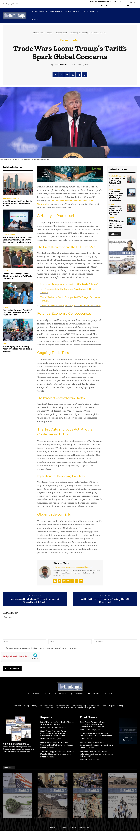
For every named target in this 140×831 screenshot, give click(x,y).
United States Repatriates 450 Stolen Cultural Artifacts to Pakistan (17, 276)
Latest (76, 40)
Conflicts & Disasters (11, 198)
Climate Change (9, 234)
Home (36, 33)
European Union (86, 759)
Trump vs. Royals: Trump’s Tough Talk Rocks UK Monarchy (70, 305)
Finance (50, 33)
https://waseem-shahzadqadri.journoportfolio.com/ (73, 567)
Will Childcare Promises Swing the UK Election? (105, 600)
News (42, 33)
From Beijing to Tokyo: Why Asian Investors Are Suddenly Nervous (17, 348)
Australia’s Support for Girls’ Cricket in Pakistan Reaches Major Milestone (17, 312)
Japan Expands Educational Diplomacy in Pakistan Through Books (96, 743)
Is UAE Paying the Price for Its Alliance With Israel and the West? (17, 203)
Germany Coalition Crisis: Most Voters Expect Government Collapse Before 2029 (96, 754)
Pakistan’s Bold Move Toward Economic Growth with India (35, 600)
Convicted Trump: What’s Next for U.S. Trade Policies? (69, 284)
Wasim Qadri (61, 64)
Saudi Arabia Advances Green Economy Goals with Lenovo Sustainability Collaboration (17, 239)
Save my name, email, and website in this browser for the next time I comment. (41, 648)
